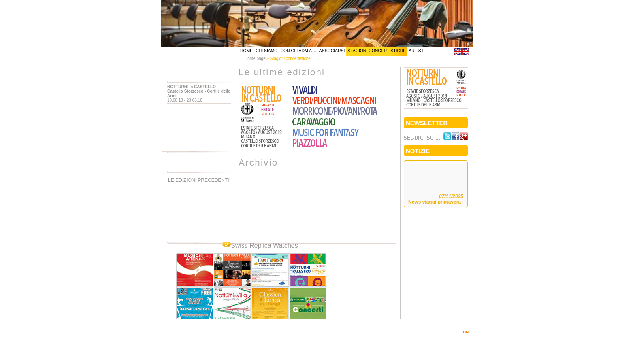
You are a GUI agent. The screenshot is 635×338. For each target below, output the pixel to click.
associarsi (332, 51)
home (246, 51)
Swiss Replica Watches (264, 245)
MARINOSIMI (454, 332)
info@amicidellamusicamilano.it (387, 326)
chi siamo (266, 51)
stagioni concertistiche (376, 51)
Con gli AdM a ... (298, 51)
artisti (417, 51)
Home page (255, 58)
